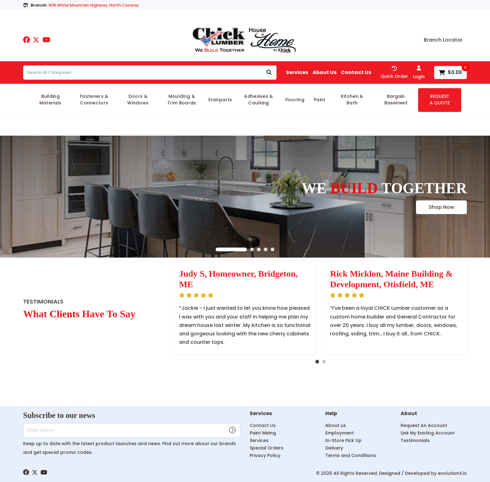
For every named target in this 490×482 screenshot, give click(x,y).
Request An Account (424, 425)
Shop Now (441, 207)
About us (335, 425)
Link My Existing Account (428, 433)
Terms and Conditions (350, 455)
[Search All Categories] (150, 72)
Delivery (334, 448)
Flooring (295, 100)
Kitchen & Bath (352, 99)
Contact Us (356, 72)
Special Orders (266, 448)
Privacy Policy (265, 455)
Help (331, 414)
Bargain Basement (396, 99)
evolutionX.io (452, 473)
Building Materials (50, 99)
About (409, 414)
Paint (320, 100)
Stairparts (220, 100)
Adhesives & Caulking (258, 99)
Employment (339, 433)
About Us (324, 72)
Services (297, 72)
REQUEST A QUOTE (440, 99)
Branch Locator (443, 40)
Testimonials (415, 440)
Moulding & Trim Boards (181, 99)
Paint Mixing (263, 433)
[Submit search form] (269, 73)
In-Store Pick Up (343, 440)
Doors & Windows (137, 99)
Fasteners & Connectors (94, 99)
